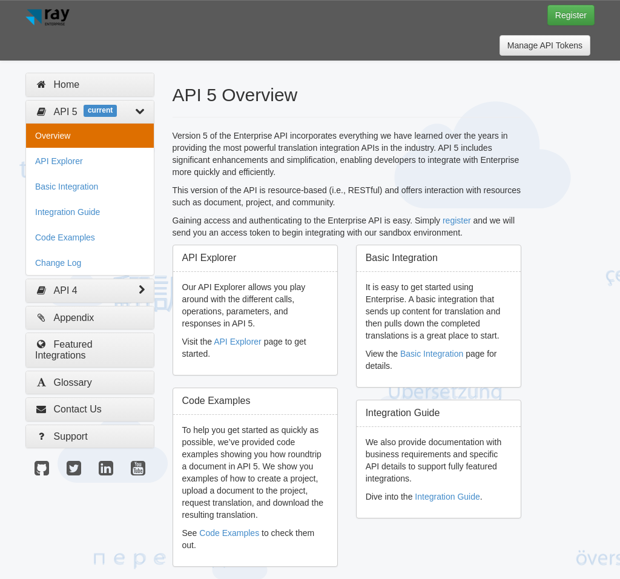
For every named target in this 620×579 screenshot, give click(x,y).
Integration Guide (67, 212)
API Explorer (59, 161)
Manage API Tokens (544, 45)
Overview (52, 136)
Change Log (58, 263)
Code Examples (65, 237)
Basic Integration (66, 186)
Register (571, 15)
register (457, 220)
